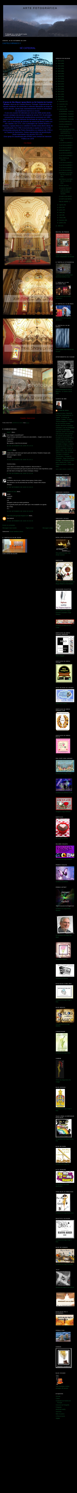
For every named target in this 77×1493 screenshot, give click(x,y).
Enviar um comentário (8, 525)
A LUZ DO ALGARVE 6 (65, 153)
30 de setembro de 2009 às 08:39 (20, 521)
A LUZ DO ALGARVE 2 (65, 167)
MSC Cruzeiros (60, 1414)
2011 (59, 94)
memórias (58, 1411)
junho (61, 210)
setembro (62, 109)
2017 (59, 78)
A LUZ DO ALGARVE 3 (65, 165)
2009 (59, 99)
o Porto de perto (60, 1416)
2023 (59, 63)
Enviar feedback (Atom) (16, 531)
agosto (61, 205)
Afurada (58, 1396)
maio (60, 212)
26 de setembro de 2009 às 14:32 (20, 445)
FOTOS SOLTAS (64, 126)
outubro (61, 106)
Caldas (58, 1398)
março (61, 217)
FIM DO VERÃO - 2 (64, 201)
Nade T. (9, 432)
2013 (59, 89)
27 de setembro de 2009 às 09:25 (20, 487)
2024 (59, 61)
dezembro (62, 101)
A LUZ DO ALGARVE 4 (65, 162)
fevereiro (62, 220)
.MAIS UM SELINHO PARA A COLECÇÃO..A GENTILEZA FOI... (66, 131)
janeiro (61, 222)
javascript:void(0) (60, 1409)
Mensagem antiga (48, 528)
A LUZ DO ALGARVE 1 (65, 170)
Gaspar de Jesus (12, 491)
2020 (59, 71)
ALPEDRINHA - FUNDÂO (66, 119)
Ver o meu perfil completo (65, 469)
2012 (59, 91)
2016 (59, 81)
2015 (59, 84)
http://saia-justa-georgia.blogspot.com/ (18, 515)
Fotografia (59, 1407)
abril (60, 215)
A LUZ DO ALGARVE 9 (65, 142)
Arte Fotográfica (40, 8)
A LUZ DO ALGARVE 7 (65, 148)
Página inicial (29, 528)
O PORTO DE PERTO (65, 196)
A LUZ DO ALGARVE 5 (65, 155)
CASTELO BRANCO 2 (65, 124)
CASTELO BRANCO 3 (65, 121)
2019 (59, 73)
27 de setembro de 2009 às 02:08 (20, 473)
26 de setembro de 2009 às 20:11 (20, 459)
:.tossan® (9, 450)
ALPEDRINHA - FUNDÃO (66, 111)
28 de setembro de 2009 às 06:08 (20, 511)
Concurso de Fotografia (62, 1405)
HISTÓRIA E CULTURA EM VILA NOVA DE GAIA (65, 174)
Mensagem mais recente (9, 528)
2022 (59, 66)
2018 (59, 76)
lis (7, 478)
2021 (59, 68)
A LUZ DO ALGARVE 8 (65, 145)
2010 (59, 96)
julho (60, 207)
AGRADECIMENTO (64, 150)
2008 (59, 226)
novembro (62, 104)
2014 (59, 86)
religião (58, 1418)
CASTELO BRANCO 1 (65, 135)
